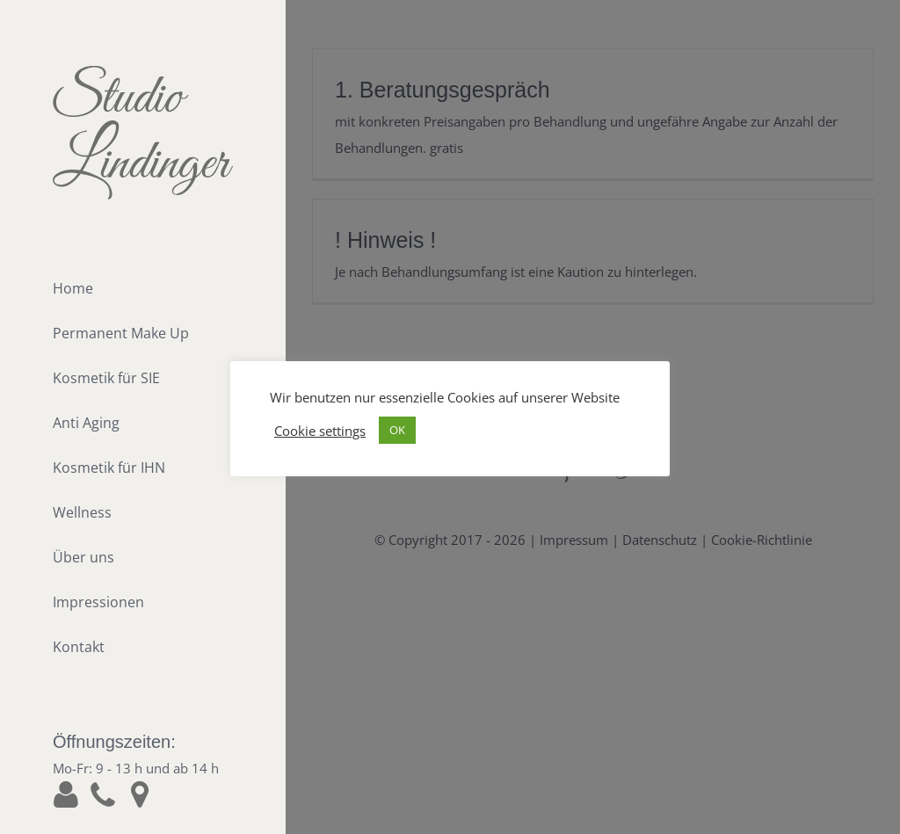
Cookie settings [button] (320, 431)
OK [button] (397, 430)
